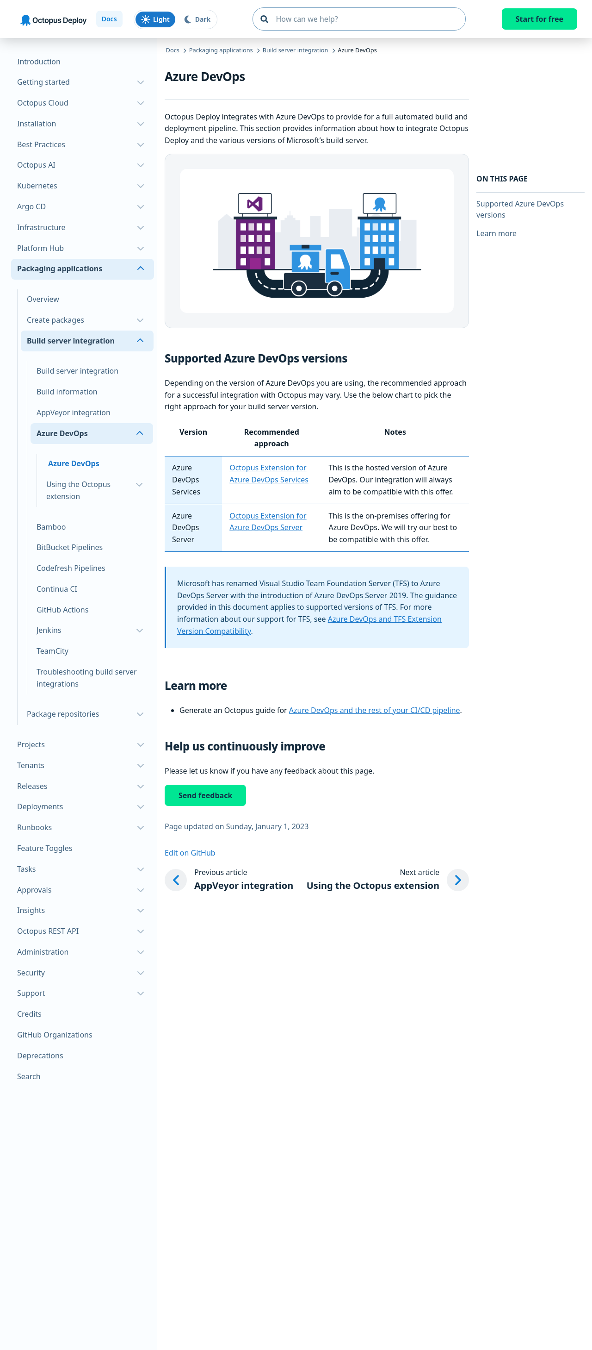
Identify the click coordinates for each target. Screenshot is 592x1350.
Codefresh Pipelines (71, 568)
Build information (67, 392)
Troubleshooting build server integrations (87, 678)
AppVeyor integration (74, 412)
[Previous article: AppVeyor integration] (229, 880)
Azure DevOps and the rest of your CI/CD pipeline (374, 710)
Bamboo (51, 527)
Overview (43, 299)
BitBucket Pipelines (70, 547)
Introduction (39, 61)
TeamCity (52, 651)
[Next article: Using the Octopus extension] (388, 880)
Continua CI (57, 589)
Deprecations (40, 1055)
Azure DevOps (73, 463)
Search (29, 1076)
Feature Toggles (44, 848)
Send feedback (205, 795)
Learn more (496, 233)
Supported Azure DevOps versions (520, 209)
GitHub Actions (62, 610)
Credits (29, 1014)
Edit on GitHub (190, 853)
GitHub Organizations (54, 1035)
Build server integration (77, 371)
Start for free (539, 19)
